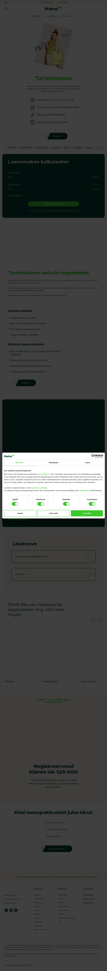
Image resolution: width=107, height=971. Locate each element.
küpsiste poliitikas (40, 488)
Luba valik (53, 513)
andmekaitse (84, 490)
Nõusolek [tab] (19, 462)
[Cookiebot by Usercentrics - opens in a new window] (93, 456)
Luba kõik (87, 513)
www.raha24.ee (43, 474)
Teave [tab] (87, 462)
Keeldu (20, 513)
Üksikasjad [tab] (53, 462)
